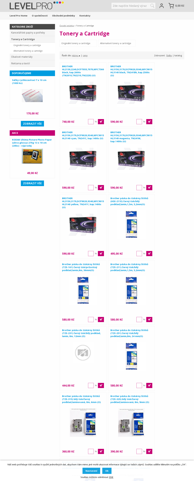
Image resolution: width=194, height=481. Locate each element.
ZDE (111, 477)
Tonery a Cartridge (23, 39)
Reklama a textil (20, 63)
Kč (179, 5)
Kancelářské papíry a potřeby (28, 32)
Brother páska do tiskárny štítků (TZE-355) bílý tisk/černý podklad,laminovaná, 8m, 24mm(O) (164, 338)
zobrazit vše (32, 123)
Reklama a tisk (80, 439)
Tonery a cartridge (83, 452)
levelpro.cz (23, 452)
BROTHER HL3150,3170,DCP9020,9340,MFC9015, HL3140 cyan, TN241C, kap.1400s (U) (164, 74)
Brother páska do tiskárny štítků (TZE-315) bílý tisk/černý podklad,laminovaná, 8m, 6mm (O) (122, 272)
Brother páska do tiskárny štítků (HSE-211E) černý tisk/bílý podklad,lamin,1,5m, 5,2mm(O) (162, 140)
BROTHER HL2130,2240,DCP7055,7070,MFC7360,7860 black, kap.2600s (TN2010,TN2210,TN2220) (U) (80, 74)
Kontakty (84, 15)
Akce (15, 133)
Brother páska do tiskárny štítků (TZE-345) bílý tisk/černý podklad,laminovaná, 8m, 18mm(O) (122, 338)
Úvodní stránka (67, 25)
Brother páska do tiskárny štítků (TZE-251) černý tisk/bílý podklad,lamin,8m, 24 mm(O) (79, 270)
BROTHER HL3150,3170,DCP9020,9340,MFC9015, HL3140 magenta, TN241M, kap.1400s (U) (80, 140)
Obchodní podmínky (63, 15)
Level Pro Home (18, 15)
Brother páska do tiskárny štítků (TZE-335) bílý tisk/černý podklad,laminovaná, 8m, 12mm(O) (79, 338)
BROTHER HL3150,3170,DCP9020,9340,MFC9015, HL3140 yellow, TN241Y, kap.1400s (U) (122, 140)
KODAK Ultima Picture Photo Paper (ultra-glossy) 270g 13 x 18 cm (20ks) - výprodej (32, 142)
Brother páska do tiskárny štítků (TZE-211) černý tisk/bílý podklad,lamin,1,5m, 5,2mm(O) (122, 204)
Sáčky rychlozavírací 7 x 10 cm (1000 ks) (29, 81)
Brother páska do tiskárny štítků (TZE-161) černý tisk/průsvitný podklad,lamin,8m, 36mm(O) (78, 206)
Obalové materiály (21, 56)
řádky (169, 58)
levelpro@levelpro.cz (30, 447)
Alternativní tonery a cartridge (103, 45)
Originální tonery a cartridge (70, 45)
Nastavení (91, 470)
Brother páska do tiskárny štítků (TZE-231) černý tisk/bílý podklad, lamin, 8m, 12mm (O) (164, 204)
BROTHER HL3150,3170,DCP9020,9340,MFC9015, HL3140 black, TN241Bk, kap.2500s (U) (122, 74)
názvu (76, 58)
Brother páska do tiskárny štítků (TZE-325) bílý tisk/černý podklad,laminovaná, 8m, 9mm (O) (164, 272)
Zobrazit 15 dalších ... (122, 405)
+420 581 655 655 (30, 443)
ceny (85, 58)
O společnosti (40, 15)
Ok (106, 470)
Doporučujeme (21, 73)
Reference (136, 443)
